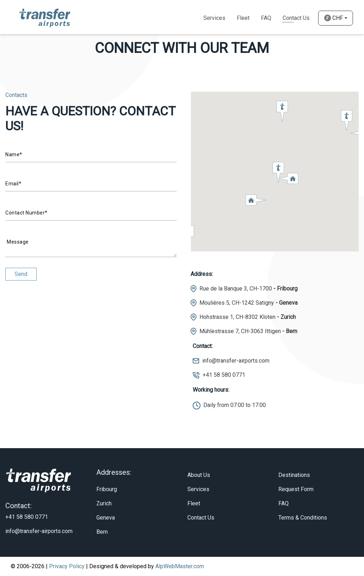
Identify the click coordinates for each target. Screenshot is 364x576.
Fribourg (106, 489)
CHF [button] (333, 18)
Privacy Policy (67, 566)
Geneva (105, 517)
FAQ (283, 503)
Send (21, 274)
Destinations (294, 475)
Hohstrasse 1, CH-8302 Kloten (247, 317)
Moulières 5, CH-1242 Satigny (248, 302)
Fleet (243, 18)
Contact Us (296, 18)
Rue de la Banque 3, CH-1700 (248, 288)
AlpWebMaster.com (179, 566)
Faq (266, 18)
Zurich (104, 503)
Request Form (296, 489)
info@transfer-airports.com (235, 360)
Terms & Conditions (302, 517)
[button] (256, 200)
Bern (102, 531)
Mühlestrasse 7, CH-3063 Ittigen (248, 331)
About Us (198, 475)
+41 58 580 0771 (224, 374)
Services (214, 18)
